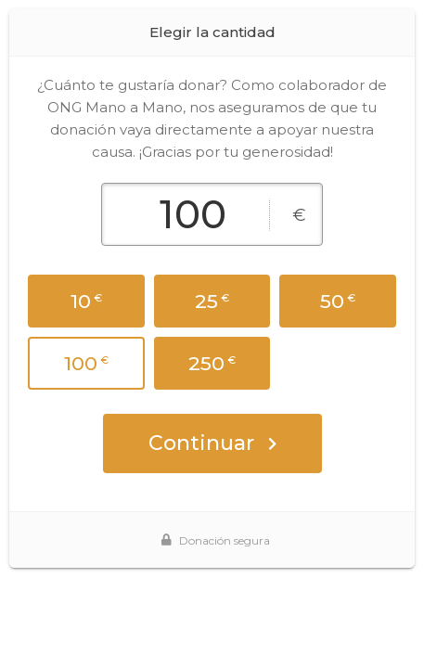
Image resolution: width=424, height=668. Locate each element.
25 (212, 301)
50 (337, 301)
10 (86, 301)
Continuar (212, 443)
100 (86, 363)
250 (212, 363)
